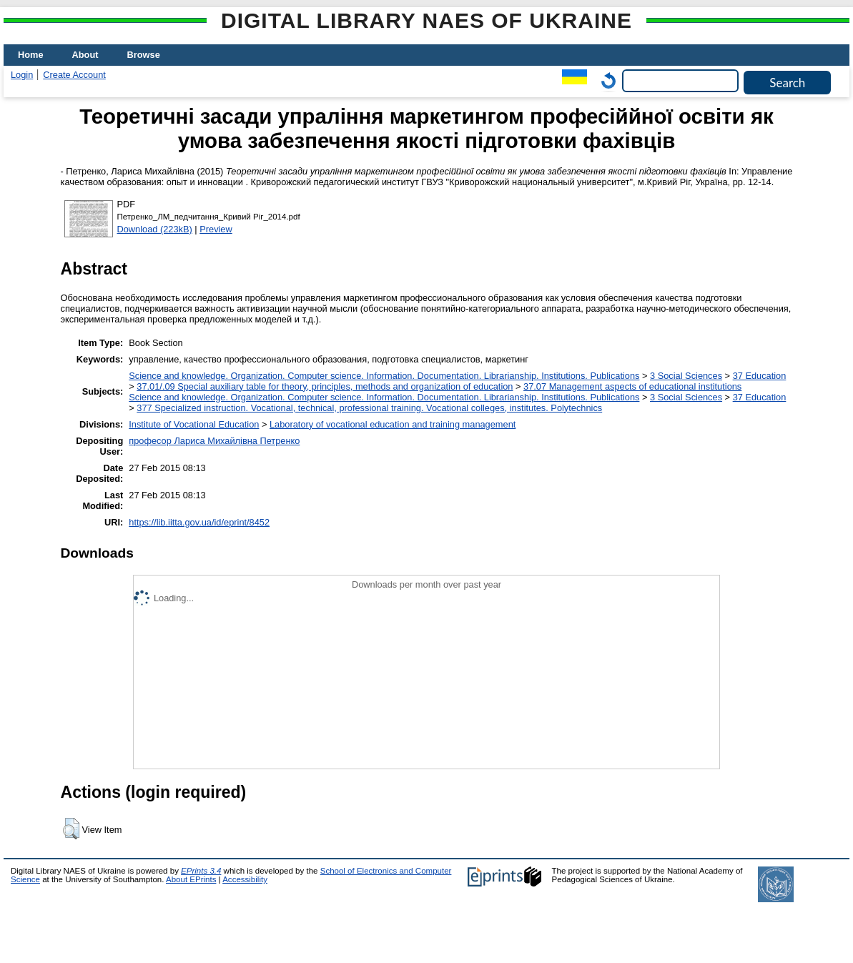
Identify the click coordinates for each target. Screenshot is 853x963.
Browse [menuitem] (143, 54)
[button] (71, 828)
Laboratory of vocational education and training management (393, 424)
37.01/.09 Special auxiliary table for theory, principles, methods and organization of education (325, 386)
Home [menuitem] (31, 54)
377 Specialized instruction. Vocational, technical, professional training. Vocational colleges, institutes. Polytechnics (369, 408)
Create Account (74, 74)
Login (22, 74)
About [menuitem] (85, 54)
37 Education (760, 375)
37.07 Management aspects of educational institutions (632, 386)
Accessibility (244, 879)
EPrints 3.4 (201, 870)
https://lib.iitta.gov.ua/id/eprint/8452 (199, 522)
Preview (215, 229)
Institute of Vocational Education (194, 424)
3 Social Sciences (686, 375)
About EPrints (191, 879)
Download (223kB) (154, 229)
